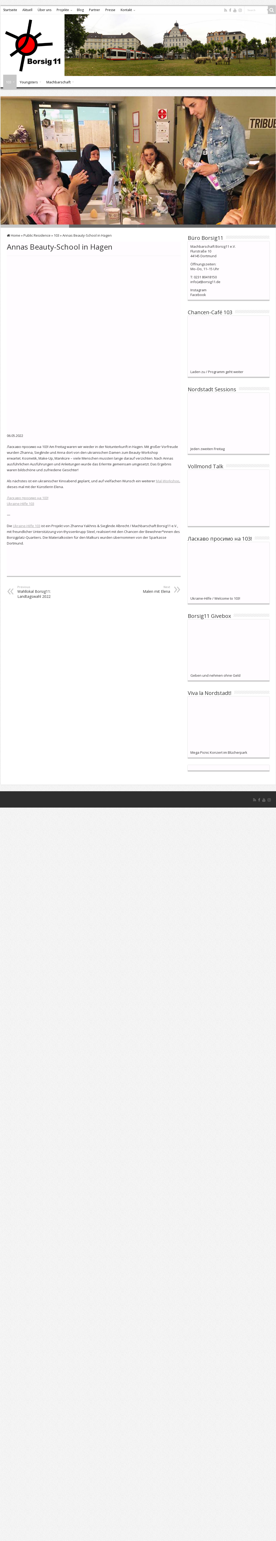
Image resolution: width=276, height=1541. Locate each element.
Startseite (10, 10)
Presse (110, 10)
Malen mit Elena (143, 569)
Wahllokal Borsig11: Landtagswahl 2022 (44, 572)
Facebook (198, 294)
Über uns (44, 10)
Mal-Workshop (167, 461)
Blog (80, 10)
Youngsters (29, 82)
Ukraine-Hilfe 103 (20, 483)
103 (8, 82)
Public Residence (37, 235)
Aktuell (27, 10)
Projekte (63, 10)
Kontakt (126, 10)
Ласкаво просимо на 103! (27, 478)
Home (13, 235)
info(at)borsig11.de (205, 281)
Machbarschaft (58, 82)
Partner (94, 10)
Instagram (198, 290)
